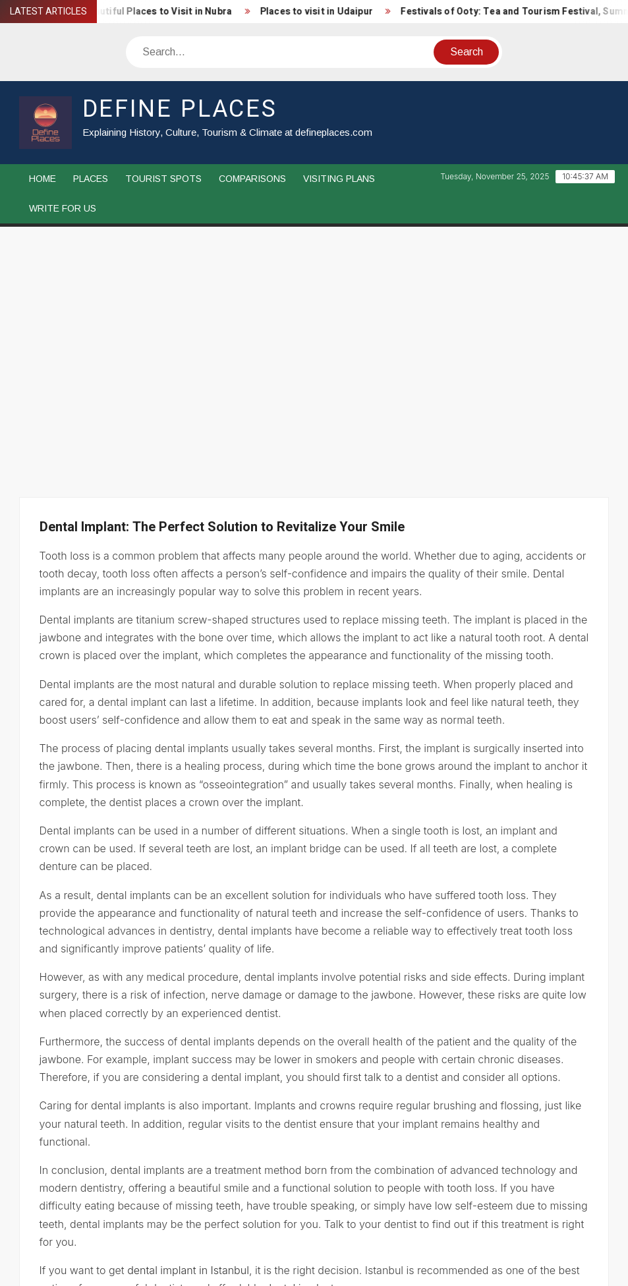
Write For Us (62, 208)
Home (42, 178)
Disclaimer (77, 1234)
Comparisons (252, 178)
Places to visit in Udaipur (324, 11)
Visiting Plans (339, 178)
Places (90, 178)
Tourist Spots (163, 178)
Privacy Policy (170, 1234)
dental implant (300, 1050)
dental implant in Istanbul (188, 1032)
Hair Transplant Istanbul (100, 1122)
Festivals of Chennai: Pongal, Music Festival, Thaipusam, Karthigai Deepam (420, 1122)
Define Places (179, 109)
